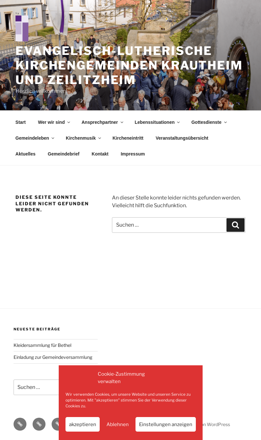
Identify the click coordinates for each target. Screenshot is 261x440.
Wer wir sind (54, 122)
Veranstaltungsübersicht (182, 138)
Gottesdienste (209, 122)
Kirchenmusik (84, 138)
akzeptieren (82, 424)
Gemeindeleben (35, 138)
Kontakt (100, 153)
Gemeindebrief (63, 153)
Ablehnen (117, 424)
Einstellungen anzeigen (165, 424)
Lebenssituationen (158, 122)
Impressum (133, 153)
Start (20, 122)
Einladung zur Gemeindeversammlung (53, 357)
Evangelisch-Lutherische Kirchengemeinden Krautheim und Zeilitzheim (129, 65)
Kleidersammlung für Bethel (42, 345)
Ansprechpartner (103, 122)
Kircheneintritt (128, 138)
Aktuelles (25, 153)
